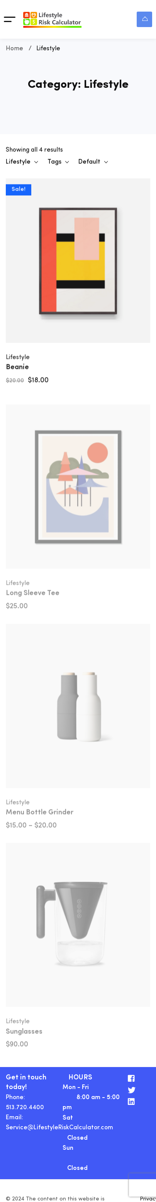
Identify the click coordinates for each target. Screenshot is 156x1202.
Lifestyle (18, 358)
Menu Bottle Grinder (39, 814)
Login (145, 19)
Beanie (17, 368)
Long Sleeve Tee (32, 595)
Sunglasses (24, 1034)
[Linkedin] (131, 1102)
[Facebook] (131, 1078)
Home (14, 49)
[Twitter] (131, 1090)
